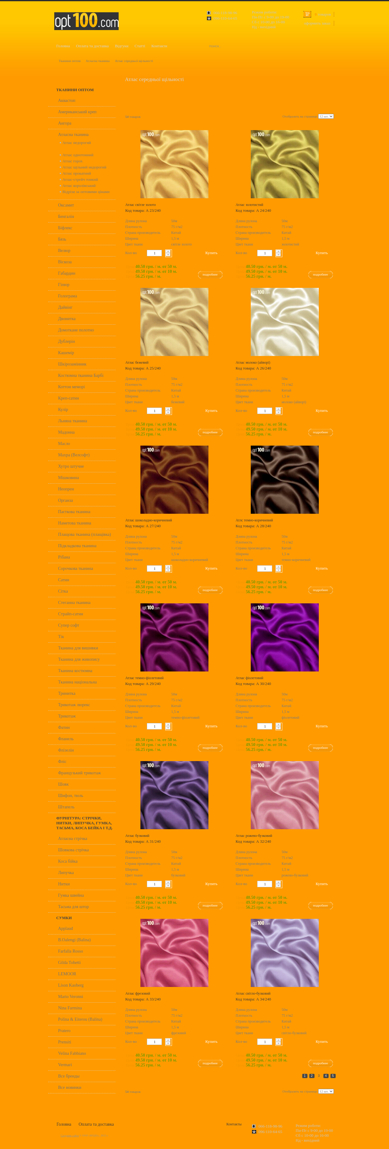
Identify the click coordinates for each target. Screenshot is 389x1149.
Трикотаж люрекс (74, 704)
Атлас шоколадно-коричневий (148, 520)
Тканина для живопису (79, 659)
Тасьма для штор (73, 906)
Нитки (64, 884)
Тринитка (66, 693)
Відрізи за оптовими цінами (86, 191)
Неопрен (66, 489)
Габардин (66, 273)
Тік (61, 636)
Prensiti (64, 1042)
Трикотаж (67, 716)
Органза (65, 500)
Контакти (159, 46)
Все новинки (70, 1087)
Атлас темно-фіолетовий (144, 678)
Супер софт (68, 625)
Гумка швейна (71, 895)
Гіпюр (64, 284)
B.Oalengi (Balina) (74, 940)
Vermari (65, 1064)
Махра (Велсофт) (74, 455)
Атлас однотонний (78, 155)
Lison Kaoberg (71, 985)
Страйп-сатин (70, 614)
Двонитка (67, 318)
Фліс (62, 761)
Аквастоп (66, 100)
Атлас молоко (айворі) (253, 362)
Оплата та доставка (92, 46)
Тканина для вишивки (78, 648)
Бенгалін (66, 216)
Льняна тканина (72, 421)
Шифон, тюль (70, 795)
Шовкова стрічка (73, 850)
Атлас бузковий (137, 836)
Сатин (63, 580)
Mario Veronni (70, 996)
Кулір (63, 409)
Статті (140, 46)
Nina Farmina (70, 1008)
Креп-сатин (68, 398)
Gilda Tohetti (69, 962)
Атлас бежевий (137, 362)
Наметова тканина (74, 523)
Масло (64, 443)
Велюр (64, 250)
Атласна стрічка (72, 838)
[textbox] (154, 253)
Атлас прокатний (77, 173)
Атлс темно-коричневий (254, 520)
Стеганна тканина (74, 602)
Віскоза (65, 262)
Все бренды (69, 1076)
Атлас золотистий (249, 205)
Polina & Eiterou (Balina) (80, 1019)
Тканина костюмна (75, 670)
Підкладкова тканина (77, 546)
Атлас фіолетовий (250, 678)
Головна (63, 46)
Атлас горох (73, 161)
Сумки (64, 917)
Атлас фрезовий (137, 993)
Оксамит (66, 205)
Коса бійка (68, 861)
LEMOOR (67, 974)
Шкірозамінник (72, 364)
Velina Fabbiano (72, 1053)
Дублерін (66, 341)
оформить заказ (317, 23)
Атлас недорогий (77, 142)
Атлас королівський (79, 185)
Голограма (67, 296)
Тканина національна (77, 682)
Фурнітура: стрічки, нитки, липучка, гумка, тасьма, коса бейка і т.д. (84, 823)
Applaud (65, 928)
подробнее (210, 274)
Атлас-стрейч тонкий (80, 179)
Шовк (63, 784)
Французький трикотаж (79, 773)
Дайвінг (65, 307)
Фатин (64, 727)
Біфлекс (65, 228)
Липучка (66, 872)
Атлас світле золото (140, 205)
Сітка (63, 591)
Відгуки (121, 46)
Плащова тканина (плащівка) (84, 534)
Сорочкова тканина (75, 568)
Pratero (64, 1030)
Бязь (62, 239)
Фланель (66, 739)
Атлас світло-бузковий (253, 993)
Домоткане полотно (76, 330)
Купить (211, 252)
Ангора (64, 123)
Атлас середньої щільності (134, 61)
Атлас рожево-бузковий (254, 836)
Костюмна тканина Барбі (81, 375)
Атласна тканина (98, 61)
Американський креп (77, 112)
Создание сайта (70, 1135)
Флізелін (66, 750)
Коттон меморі (71, 387)
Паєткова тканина (74, 511)
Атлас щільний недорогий (84, 167)
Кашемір (66, 352)
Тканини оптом (70, 61)
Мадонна (66, 432)
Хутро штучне (71, 466)
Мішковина (68, 477)
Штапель (66, 807)
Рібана (64, 557)
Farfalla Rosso (70, 951)
